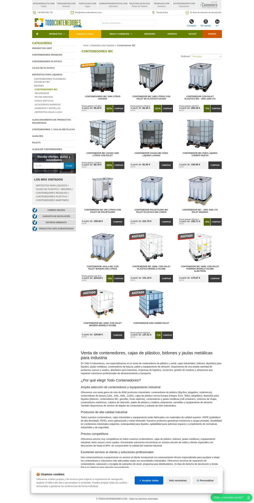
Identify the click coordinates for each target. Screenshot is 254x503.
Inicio (86, 45)
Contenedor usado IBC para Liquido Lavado (151, 154)
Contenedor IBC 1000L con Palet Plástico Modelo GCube (151, 267)
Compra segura (56, 210)
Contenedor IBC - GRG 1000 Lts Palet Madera (200, 211)
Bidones (39, 85)
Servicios (149, 34)
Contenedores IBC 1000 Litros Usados (102, 97)
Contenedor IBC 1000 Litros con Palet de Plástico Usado (151, 97)
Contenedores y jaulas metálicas (53, 129)
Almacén (37, 136)
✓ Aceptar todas (149, 480)
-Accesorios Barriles (47, 104)
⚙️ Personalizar (205, 480)
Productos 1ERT (42, 48)
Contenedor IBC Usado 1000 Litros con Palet (102, 154)
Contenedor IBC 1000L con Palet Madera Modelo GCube (103, 324)
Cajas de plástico (43, 68)
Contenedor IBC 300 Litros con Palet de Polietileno (102, 211)
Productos (55, 34)
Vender (212, 34)
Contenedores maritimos (52, 200)
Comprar (118, 109)
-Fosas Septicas (43, 101)
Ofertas (172, 34)
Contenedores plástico (47, 61)
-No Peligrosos (43, 97)
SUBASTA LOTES (85, 34)
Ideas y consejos (119, 34)
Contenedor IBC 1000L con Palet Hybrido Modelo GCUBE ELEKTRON (200, 268)
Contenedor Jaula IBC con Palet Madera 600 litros (103, 267)
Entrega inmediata (56, 222)
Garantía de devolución (56, 216)
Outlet (193, 34)
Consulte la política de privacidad (45, 171)
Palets (36, 142)
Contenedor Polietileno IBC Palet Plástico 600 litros (151, 211)
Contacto (191, 23)
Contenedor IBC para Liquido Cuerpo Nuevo (200, 154)
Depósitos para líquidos (47, 74)
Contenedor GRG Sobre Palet (151, 323)
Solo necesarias (178, 480)
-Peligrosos (41, 93)
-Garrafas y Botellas (47, 108)
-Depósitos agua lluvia (48, 112)
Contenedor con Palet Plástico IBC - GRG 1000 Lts (200, 97)
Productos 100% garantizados (56, 229)
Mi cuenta (206, 23)
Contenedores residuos (47, 55)
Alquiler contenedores (47, 149)
